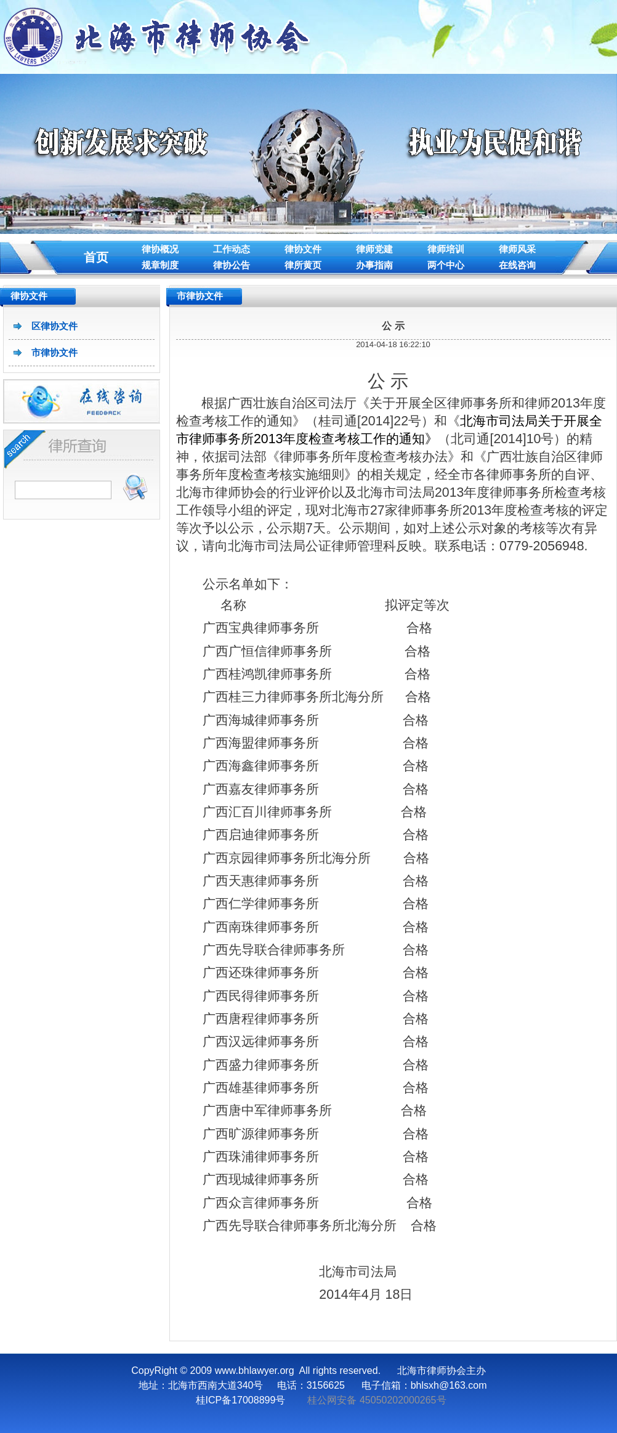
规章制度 (160, 265)
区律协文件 (54, 326)
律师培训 (445, 249)
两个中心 (445, 265)
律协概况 (160, 249)
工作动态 (231, 249)
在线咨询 (517, 265)
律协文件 (302, 249)
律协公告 (231, 265)
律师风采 (517, 249)
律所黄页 (302, 265)
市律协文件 (54, 352)
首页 (96, 257)
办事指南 (374, 265)
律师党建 (374, 249)
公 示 (393, 326)
